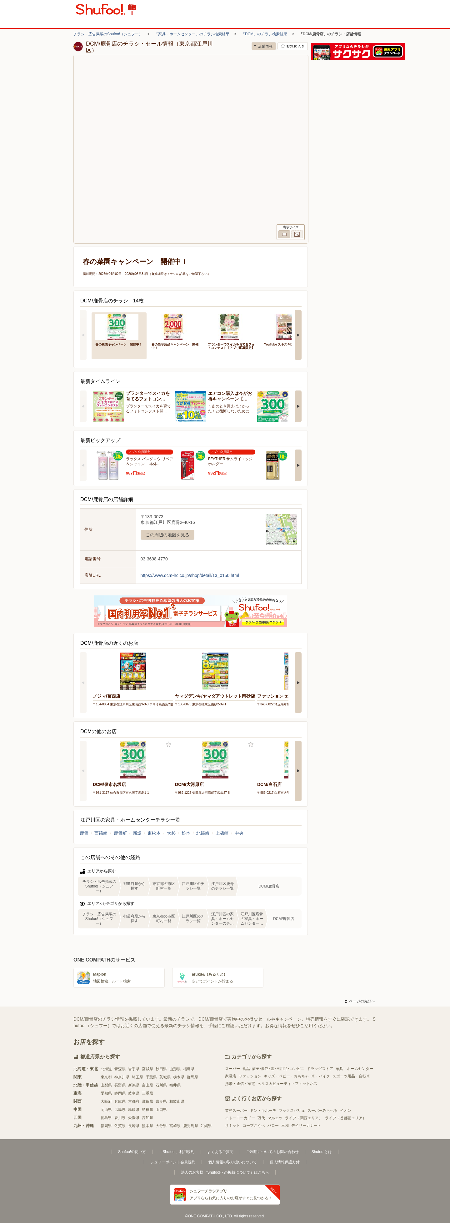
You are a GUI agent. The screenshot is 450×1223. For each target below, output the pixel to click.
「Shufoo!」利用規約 (176, 1152)
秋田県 (161, 1069)
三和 (285, 1125)
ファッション (250, 1076)
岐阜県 (133, 1093)
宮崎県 (175, 1126)
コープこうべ (253, 1125)
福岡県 (106, 1126)
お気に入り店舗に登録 (293, 46)
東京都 (106, 1077)
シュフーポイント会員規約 (172, 1162)
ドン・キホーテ (263, 1110)
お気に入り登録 (168, 744)
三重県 (147, 1093)
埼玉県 (137, 1077)
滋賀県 (147, 1101)
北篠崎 (202, 833)
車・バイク (320, 1076)
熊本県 (147, 1126)
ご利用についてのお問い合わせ (272, 1152)
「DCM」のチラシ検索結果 (264, 34)
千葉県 (151, 1077)
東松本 (154, 833)
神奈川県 (121, 1077)
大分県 (161, 1126)
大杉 (171, 833)
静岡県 (120, 1093)
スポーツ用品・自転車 (351, 1076)
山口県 (161, 1109)
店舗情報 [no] (264, 46)
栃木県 (178, 1077)
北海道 (106, 1069)
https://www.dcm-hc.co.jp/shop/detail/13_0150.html (190, 575)
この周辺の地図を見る (167, 534)
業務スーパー (236, 1110)
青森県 (120, 1069)
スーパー (232, 1068)
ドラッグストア (320, 1068)
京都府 (133, 1101)
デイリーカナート (306, 1125)
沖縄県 (206, 1126)
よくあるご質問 (220, 1152)
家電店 (230, 1076)
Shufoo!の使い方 (132, 1152)
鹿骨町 (120, 833)
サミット (232, 1125)
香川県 (120, 1118)
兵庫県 (120, 1101)
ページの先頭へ (360, 1001)
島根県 (147, 1109)
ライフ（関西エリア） (303, 1118)
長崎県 (133, 1126)
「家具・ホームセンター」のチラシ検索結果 (191, 34)
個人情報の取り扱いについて (232, 1162)
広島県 (120, 1109)
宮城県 (147, 1069)
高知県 (147, 1118)
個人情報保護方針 (285, 1162)
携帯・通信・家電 (240, 1083)
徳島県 (106, 1118)
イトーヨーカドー (240, 1118)
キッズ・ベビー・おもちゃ (286, 1076)
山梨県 (106, 1085)
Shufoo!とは (322, 1152)
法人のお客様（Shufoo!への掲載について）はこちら (225, 1172)
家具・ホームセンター (354, 1068)
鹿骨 (84, 833)
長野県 (120, 1085)
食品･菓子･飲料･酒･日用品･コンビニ (273, 1068)
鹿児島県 (190, 1126)
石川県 (161, 1085)
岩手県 (133, 1069)
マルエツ (275, 1118)
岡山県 (106, 1109)
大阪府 (106, 1101)
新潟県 (133, 1085)
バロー (273, 1125)
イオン (345, 1110)
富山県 (147, 1085)
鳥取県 (133, 1109)
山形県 (175, 1069)
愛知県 (106, 1093)
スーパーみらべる (323, 1110)
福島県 (188, 1069)
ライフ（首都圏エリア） (345, 1118)
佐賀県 (120, 1126)
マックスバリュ (292, 1110)
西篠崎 (101, 833)
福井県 (175, 1085)
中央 (239, 833)
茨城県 (165, 1077)
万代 (261, 1118)
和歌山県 (176, 1101)
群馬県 (192, 1077)
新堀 (137, 833)
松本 (186, 833)
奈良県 (161, 1101)
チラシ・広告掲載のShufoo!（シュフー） (107, 34)
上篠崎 (222, 833)
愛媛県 (133, 1118)
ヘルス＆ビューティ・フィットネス (288, 1083)
